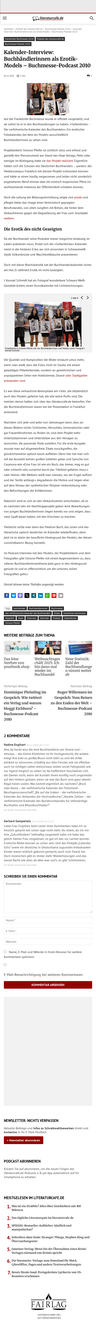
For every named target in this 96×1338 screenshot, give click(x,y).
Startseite (8, 28)
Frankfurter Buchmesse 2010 (19, 39)
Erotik (57, 613)
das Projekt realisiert (59, 161)
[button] (6, 595)
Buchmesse (56, 608)
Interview (31, 618)
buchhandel (19, 608)
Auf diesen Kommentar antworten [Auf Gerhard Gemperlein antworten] (20, 864)
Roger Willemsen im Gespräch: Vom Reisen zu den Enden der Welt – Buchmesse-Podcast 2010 (71, 703)
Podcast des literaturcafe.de (29, 28)
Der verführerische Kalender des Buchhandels (27, 613)
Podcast (56, 618)
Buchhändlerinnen (38, 608)
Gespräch (9, 618)
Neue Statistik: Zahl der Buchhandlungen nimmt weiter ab (78, 667)
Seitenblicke (70, 618)
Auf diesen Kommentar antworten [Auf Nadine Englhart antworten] (20, 809)
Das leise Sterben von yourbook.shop (16, 663)
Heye (20, 618)
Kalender (44, 618)
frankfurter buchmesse (75, 613)
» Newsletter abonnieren (23, 1140)
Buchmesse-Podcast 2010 (57, 28)
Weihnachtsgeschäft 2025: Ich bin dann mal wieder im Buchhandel (47, 667)
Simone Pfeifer (12, 622)
